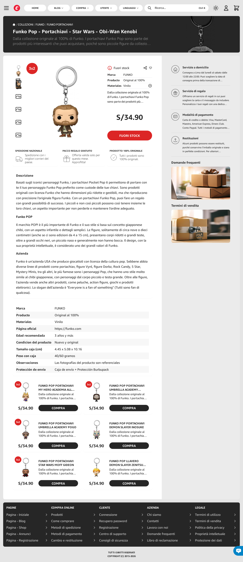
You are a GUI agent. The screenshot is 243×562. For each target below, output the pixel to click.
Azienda (153, 507)
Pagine (11, 507)
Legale (200, 507)
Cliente (104, 507)
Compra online (62, 507)
